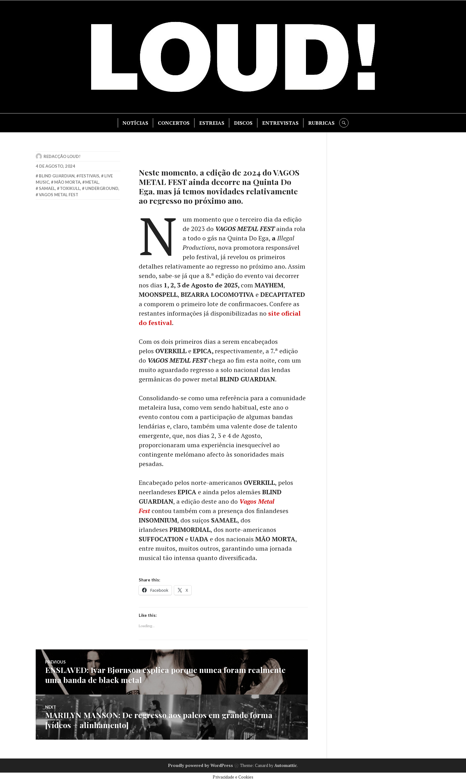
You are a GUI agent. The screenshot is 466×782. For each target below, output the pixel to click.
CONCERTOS (173, 122)
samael (47, 188)
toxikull (70, 188)
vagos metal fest (58, 194)
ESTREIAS (211, 122)
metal (92, 182)
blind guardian (57, 175)
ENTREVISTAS (280, 122)
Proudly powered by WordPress (200, 765)
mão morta (67, 182)
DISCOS (243, 122)
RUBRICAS (321, 122)
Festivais (89, 175)
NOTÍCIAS (135, 122)
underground (101, 188)
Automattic (285, 765)
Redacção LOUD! (62, 156)
